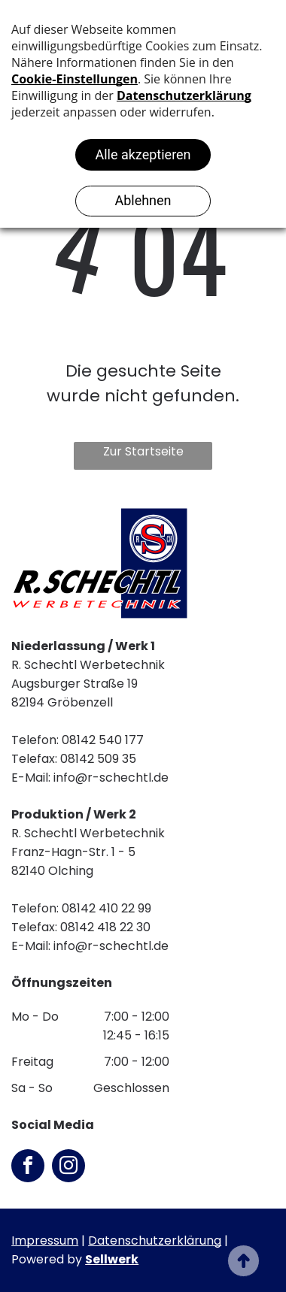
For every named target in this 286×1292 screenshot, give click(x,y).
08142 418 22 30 (105, 927)
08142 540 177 (103, 740)
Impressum (44, 1240)
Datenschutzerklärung (154, 1240)
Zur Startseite (143, 451)
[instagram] (68, 1167)
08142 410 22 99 (106, 908)
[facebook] (27, 1167)
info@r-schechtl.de (111, 777)
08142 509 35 (98, 758)
